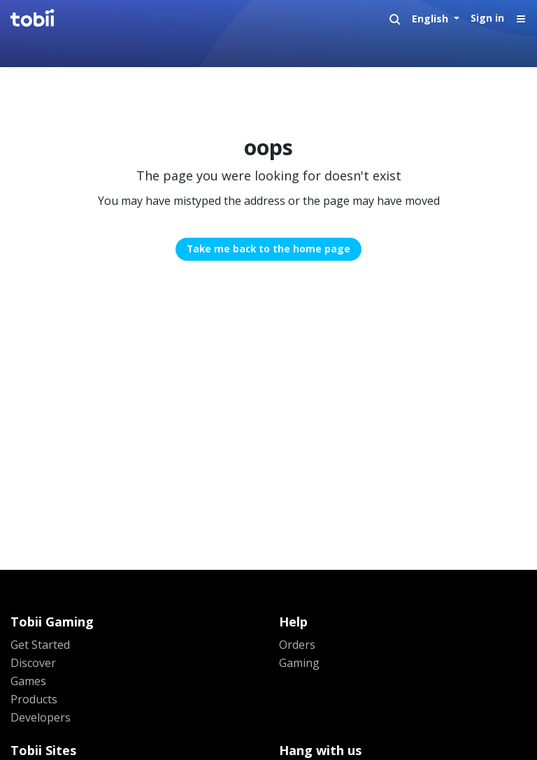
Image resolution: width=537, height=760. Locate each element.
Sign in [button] (487, 17)
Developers (40, 717)
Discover (33, 663)
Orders (297, 644)
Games (28, 681)
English (431, 18)
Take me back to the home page (268, 248)
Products (33, 699)
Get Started (40, 644)
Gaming (299, 663)
